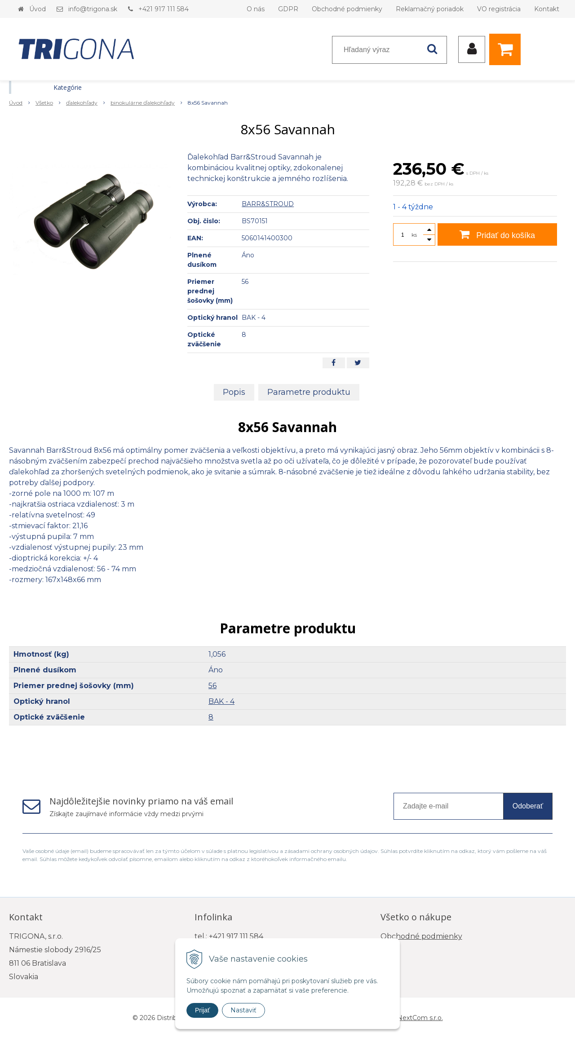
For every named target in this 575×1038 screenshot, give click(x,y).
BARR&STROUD (268, 204)
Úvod (37, 9)
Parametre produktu (308, 392)
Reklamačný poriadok (430, 9)
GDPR (288, 9)
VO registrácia (499, 9)
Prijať (202, 1010)
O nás (256, 9)
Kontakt (546, 9)
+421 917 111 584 (163, 9)
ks (414, 234)
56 (212, 685)
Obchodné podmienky (347, 9)
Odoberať (528, 806)
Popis (234, 392)
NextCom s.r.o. (420, 1018)
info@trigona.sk (92, 9)
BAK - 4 (221, 701)
